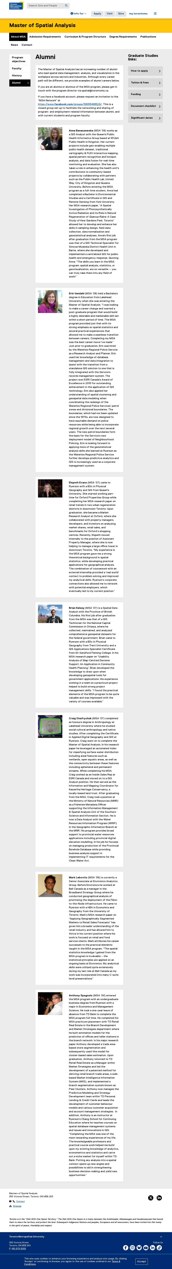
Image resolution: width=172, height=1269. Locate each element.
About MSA (18, 37)
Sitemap (17, 1206)
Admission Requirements (45, 37)
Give (121, 13)
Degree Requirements (123, 37)
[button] (78, 14)
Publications (148, 37)
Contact (27, 45)
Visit (110, 13)
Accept (141, 1261)
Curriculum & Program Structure (85, 37)
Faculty (16, 68)
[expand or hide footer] (161, 1237)
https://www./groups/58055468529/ (70, 104)
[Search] (66, 6)
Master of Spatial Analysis (42, 25)
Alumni (16, 83)
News (14, 45)
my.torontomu (138, 13)
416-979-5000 (19, 1249)
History (17, 75)
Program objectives (18, 59)
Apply (97, 13)
